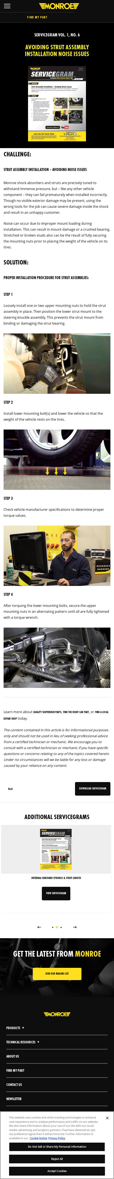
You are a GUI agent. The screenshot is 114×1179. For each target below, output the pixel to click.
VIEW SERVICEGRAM (57, 893)
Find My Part (57, 17)
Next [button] (75, 927)
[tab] (53, 927)
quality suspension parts (47, 712)
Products (15, 1028)
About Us (12, 1056)
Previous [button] (39, 927)
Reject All (57, 1159)
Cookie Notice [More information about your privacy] (38, 1138)
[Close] (107, 1118)
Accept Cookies (57, 1171)
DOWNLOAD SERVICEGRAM (92, 788)
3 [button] (61, 927)
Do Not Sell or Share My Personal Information (57, 1147)
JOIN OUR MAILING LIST (57, 973)
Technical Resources (23, 1042)
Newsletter (14, 1099)
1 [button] (53, 927)
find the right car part (76, 712)
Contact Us (14, 1085)
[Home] (57, 6)
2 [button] (57, 927)
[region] (57, 1145)
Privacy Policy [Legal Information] (56, 1138)
